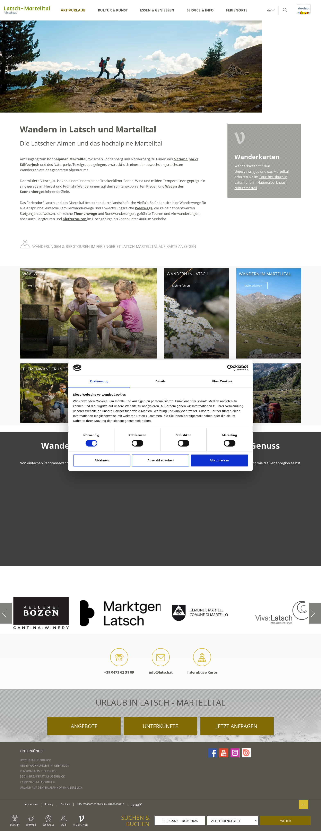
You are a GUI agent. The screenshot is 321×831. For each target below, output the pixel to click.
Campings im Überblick (37, 782)
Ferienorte (237, 10)
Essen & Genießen (157, 10)
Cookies (65, 804)
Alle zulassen (219, 460)
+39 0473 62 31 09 (119, 661)
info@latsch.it (161, 661)
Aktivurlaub (73, 10)
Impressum (31, 804)
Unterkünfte (160, 726)
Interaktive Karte (202, 661)
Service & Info (200, 10)
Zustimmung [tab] (99, 381)
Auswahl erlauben (160, 460)
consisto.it (137, 804)
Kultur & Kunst (113, 10)
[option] (160, 66)
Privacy (49, 804)
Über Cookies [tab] (222, 381)
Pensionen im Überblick (38, 771)
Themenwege (86, 213)
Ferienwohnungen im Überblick (44, 765)
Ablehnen (102, 460)
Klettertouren (75, 218)
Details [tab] (160, 381)
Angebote (84, 726)
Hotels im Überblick (35, 760)
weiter (285, 821)
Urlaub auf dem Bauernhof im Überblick (51, 787)
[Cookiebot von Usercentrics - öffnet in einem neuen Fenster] (230, 368)
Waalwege (144, 208)
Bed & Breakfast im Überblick (42, 776)
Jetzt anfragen (236, 726)
